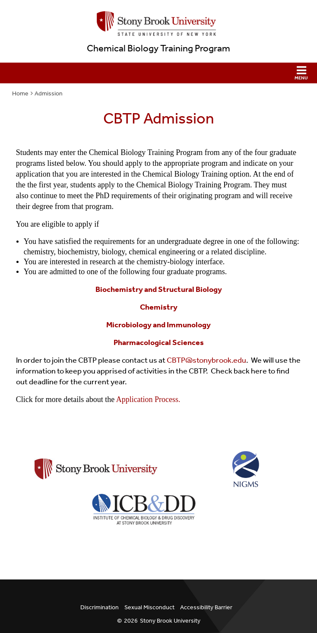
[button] (158, 73)
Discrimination (99, 607)
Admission (49, 93)
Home (20, 93)
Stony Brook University (170, 620)
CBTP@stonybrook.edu (206, 360)
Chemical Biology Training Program (158, 48)
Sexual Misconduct (149, 607)
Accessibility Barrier (206, 607)
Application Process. (147, 399)
